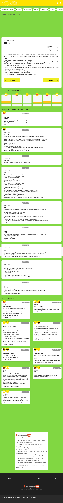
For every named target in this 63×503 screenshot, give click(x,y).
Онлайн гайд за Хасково (28, 497)
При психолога (8, 353)
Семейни (36, 304)
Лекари (4, 304)
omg (57, 105)
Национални (9, 40)
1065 (39, 478)
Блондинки (27, 9)
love (37, 105)
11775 (24, 478)
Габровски (44, 9)
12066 (6, 134)
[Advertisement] (31, 26)
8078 (54, 478)
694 (6, 250)
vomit (16, 105)
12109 (35, 372)
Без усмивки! (38, 306)
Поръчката (38, 353)
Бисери (18, 9)
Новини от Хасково (14, 497)
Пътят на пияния (41, 327)
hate (6, 105)
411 (5, 232)
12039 (6, 160)
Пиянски (36, 325)
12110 (4, 396)
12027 (6, 172)
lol (47, 105)
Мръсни (36, 370)
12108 (4, 372)
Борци (36, 9)
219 (5, 207)
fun (27, 105)
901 (5, 266)
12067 (6, 118)
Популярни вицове (7, 9)
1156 (6, 287)
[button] (2, 3)
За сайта (4, 497)
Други (53, 9)
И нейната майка (9, 327)
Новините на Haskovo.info (23, 434)
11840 (9, 478)
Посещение (7, 306)
